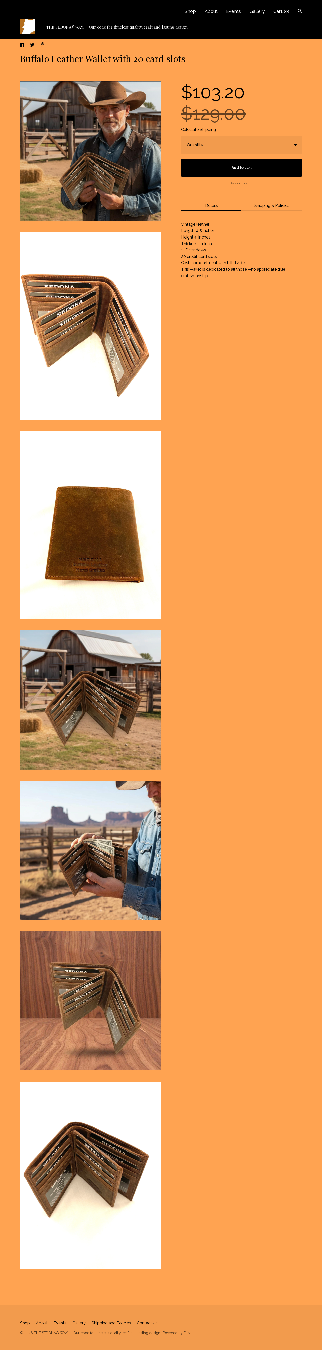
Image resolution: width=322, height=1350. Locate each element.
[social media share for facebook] (22, 45)
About (211, 11)
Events (233, 11)
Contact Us (147, 1323)
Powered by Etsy (176, 1333)
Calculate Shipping (198, 129)
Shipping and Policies (111, 1323)
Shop (190, 11)
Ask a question (241, 183)
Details (211, 205)
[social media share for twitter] (32, 45)
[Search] (300, 12)
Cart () (281, 11)
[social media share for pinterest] (43, 45)
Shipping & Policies (271, 205)
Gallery (257, 11)
